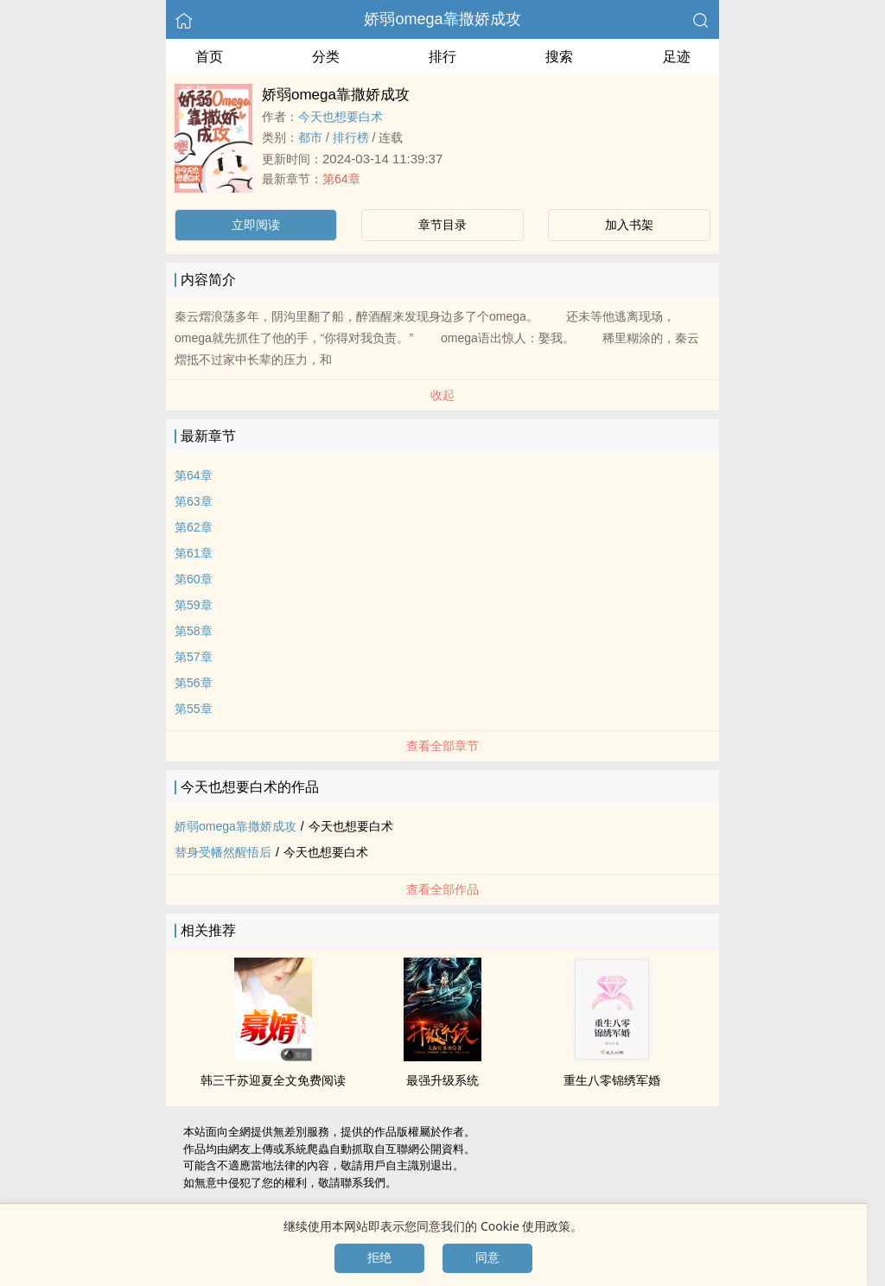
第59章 (194, 605)
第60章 (194, 579)
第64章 (341, 179)
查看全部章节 (442, 746)
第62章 (194, 527)
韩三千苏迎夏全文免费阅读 (273, 1080)
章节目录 (442, 225)
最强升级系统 (442, 1080)
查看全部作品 (442, 889)
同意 (487, 1257)
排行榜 (351, 137)
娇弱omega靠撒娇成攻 (442, 19)
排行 (442, 56)
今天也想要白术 (340, 117)
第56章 (194, 683)
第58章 (194, 631)
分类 (326, 56)
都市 (310, 137)
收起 (442, 395)
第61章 (194, 553)
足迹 (677, 56)
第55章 (194, 709)
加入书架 (629, 225)
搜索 (559, 56)
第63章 (194, 501)
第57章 (194, 657)
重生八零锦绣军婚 (611, 1080)
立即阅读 (256, 225)
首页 (209, 56)
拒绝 (379, 1257)
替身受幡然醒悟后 (223, 852)
